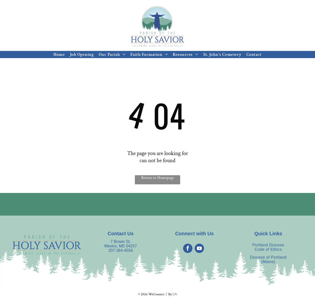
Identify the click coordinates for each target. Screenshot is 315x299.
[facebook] (187, 249)
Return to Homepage (157, 177)
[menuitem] (59, 54)
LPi (175, 294)
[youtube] (199, 249)
